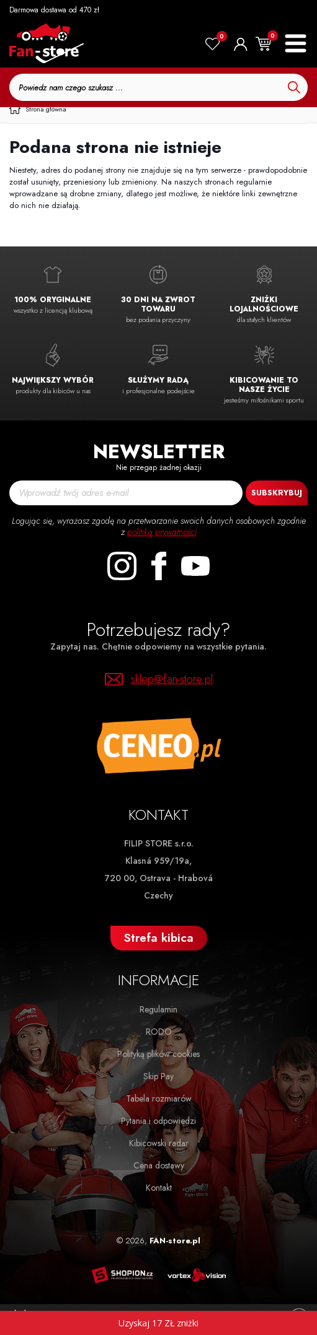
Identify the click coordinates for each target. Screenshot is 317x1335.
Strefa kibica (159, 937)
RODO (159, 1031)
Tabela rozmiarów (159, 1098)
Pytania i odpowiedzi (158, 1121)
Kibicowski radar (159, 1143)
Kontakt (159, 1187)
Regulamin (158, 1009)
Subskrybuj (276, 492)
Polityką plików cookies (158, 1054)
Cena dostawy (158, 1165)
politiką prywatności (162, 532)
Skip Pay (158, 1076)
